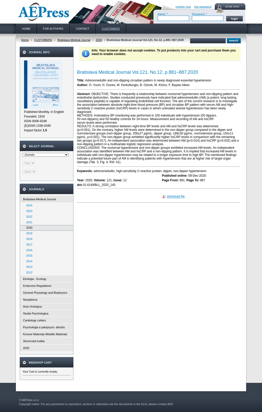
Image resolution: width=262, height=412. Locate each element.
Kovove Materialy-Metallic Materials (45, 334)
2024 (28, 205)
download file (176, 196)
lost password (202, 6)
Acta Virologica (32, 306)
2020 (99, 39)
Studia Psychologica (35, 313)
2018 (28, 238)
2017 (28, 244)
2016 (28, 250)
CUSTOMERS (43, 39)
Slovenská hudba (34, 341)
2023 (28, 211)
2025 (26, 348)
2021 (28, 222)
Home (25, 39)
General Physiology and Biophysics (45, 292)
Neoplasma (30, 299)
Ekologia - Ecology (34, 278)
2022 (28, 216)
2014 (28, 261)
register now (183, 6)
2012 (28, 272)
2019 (28, 233)
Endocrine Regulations (37, 285)
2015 (28, 255)
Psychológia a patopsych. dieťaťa (44, 327)
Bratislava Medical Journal (74, 39)
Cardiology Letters (34, 320)
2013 (28, 266)
